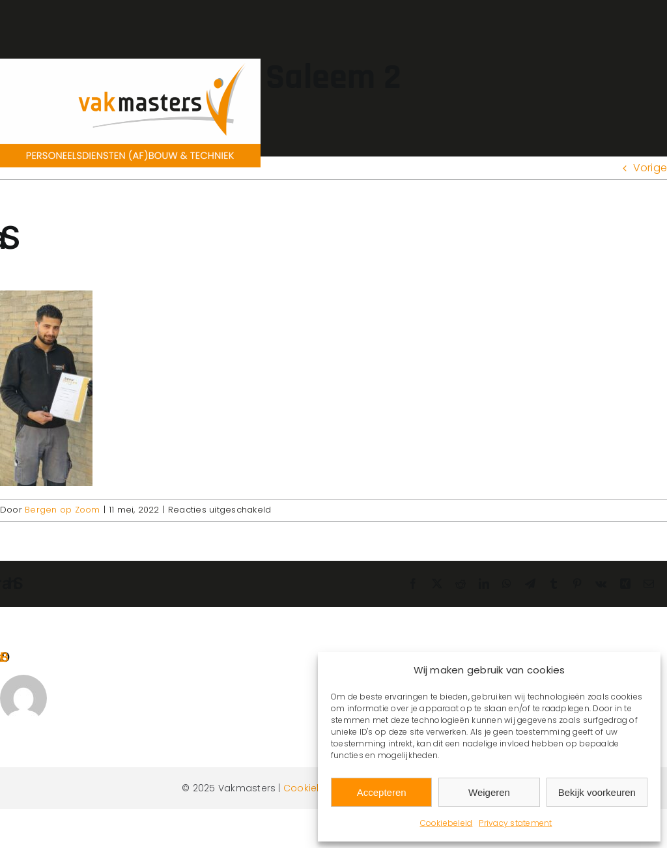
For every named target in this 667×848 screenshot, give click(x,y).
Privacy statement (515, 822)
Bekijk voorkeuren (597, 792)
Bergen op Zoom (62, 509)
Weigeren (489, 792)
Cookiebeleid (446, 822)
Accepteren (381, 792)
